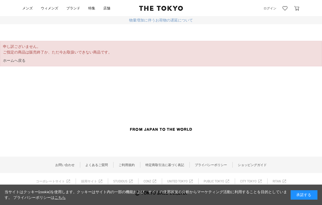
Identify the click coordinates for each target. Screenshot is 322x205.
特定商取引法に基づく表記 (164, 165)
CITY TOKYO (248, 181)
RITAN (277, 181)
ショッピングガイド (252, 165)
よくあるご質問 (96, 165)
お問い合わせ (65, 165)
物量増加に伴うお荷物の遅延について (161, 20)
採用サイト (89, 181)
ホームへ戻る (14, 60)
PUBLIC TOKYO (214, 181)
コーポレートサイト (50, 181)
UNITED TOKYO (177, 181)
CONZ (147, 181)
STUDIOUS (120, 181)
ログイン (270, 8)
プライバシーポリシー (211, 165)
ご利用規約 (127, 165)
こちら (60, 197)
